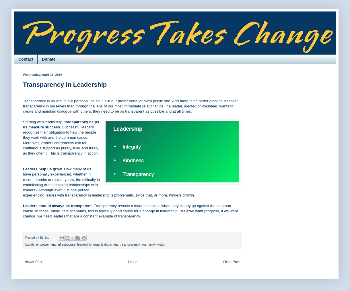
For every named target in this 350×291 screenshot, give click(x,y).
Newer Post (33, 262)
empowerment (46, 244)
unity (152, 244)
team (116, 244)
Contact (25, 59)
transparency (131, 244)
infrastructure (66, 244)
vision (161, 244)
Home (132, 262)
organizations (102, 244)
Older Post (231, 262)
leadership (84, 244)
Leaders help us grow (42, 169)
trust (144, 244)
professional (128, 101)
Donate (48, 59)
